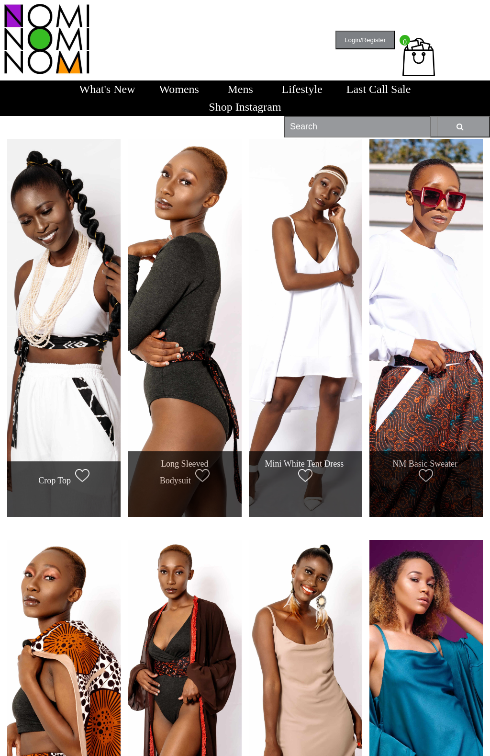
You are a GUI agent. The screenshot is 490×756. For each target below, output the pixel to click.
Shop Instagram (245, 107)
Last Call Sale (378, 89)
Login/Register (365, 40)
